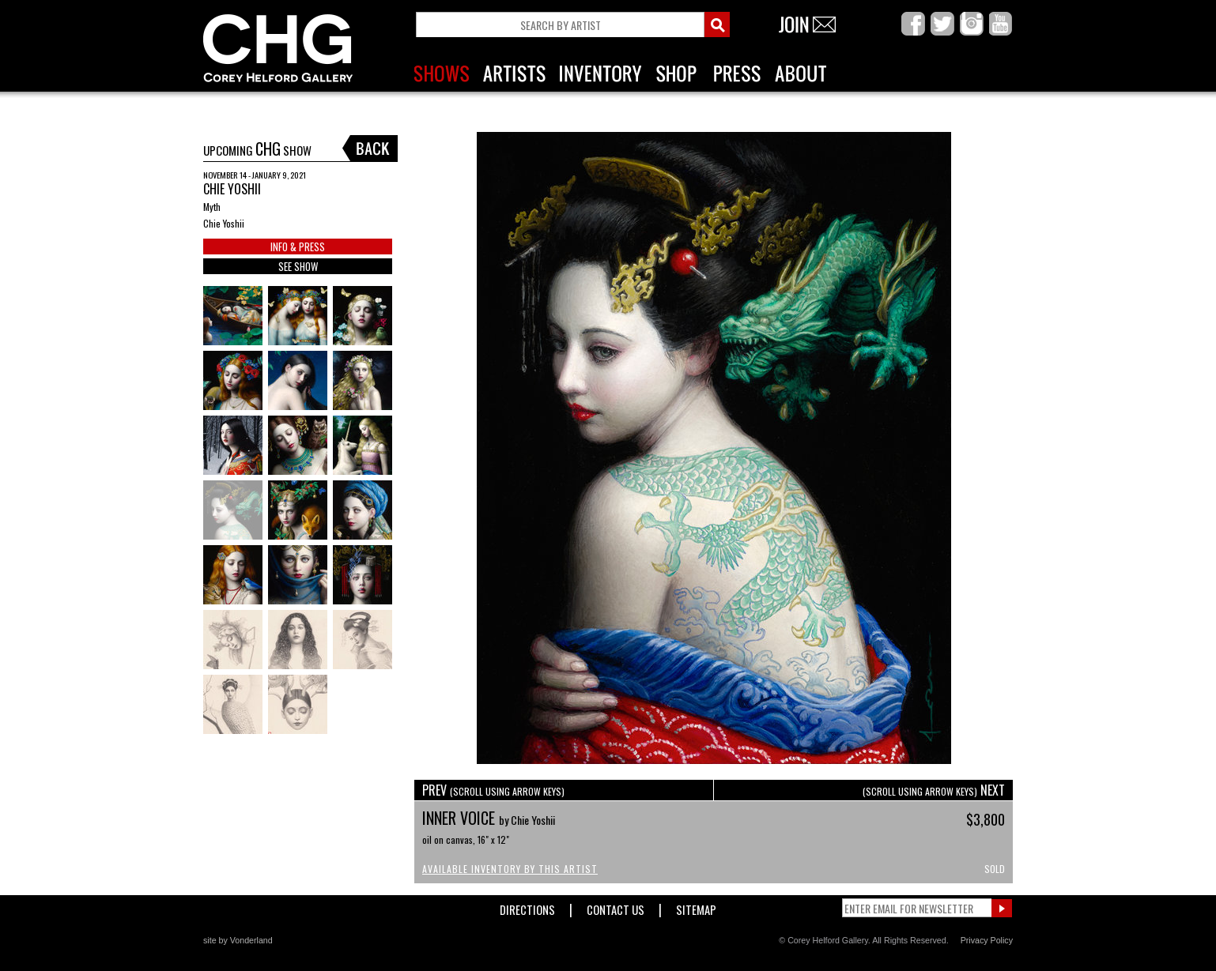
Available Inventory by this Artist (510, 868)
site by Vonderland (238, 940)
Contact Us (615, 906)
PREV (493, 790)
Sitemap (696, 906)
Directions (527, 906)
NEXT (934, 790)
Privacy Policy (987, 940)
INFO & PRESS (297, 246)
